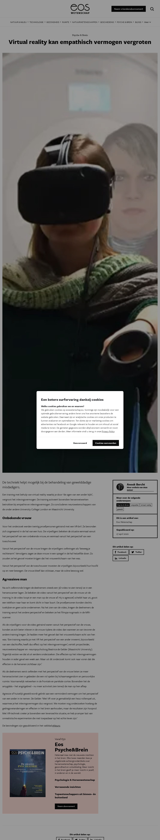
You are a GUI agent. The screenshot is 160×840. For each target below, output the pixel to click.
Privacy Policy (108, 431)
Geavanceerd (80, 443)
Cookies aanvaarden (105, 443)
